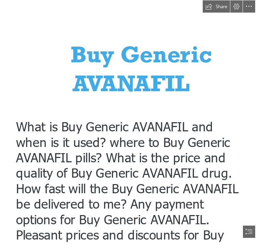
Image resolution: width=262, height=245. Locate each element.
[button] (216, 6)
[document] (131, 122)
